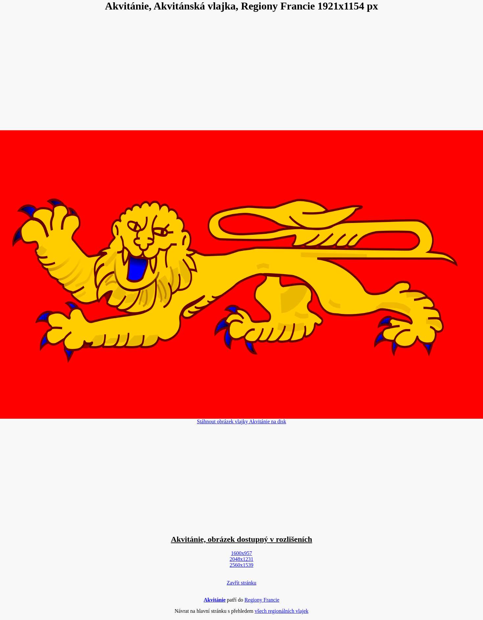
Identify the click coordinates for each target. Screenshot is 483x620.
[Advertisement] (241, 71)
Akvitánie (215, 600)
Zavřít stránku (241, 583)
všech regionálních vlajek (281, 611)
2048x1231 (242, 559)
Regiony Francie (261, 600)
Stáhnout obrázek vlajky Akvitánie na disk (241, 421)
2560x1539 (242, 565)
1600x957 (241, 553)
